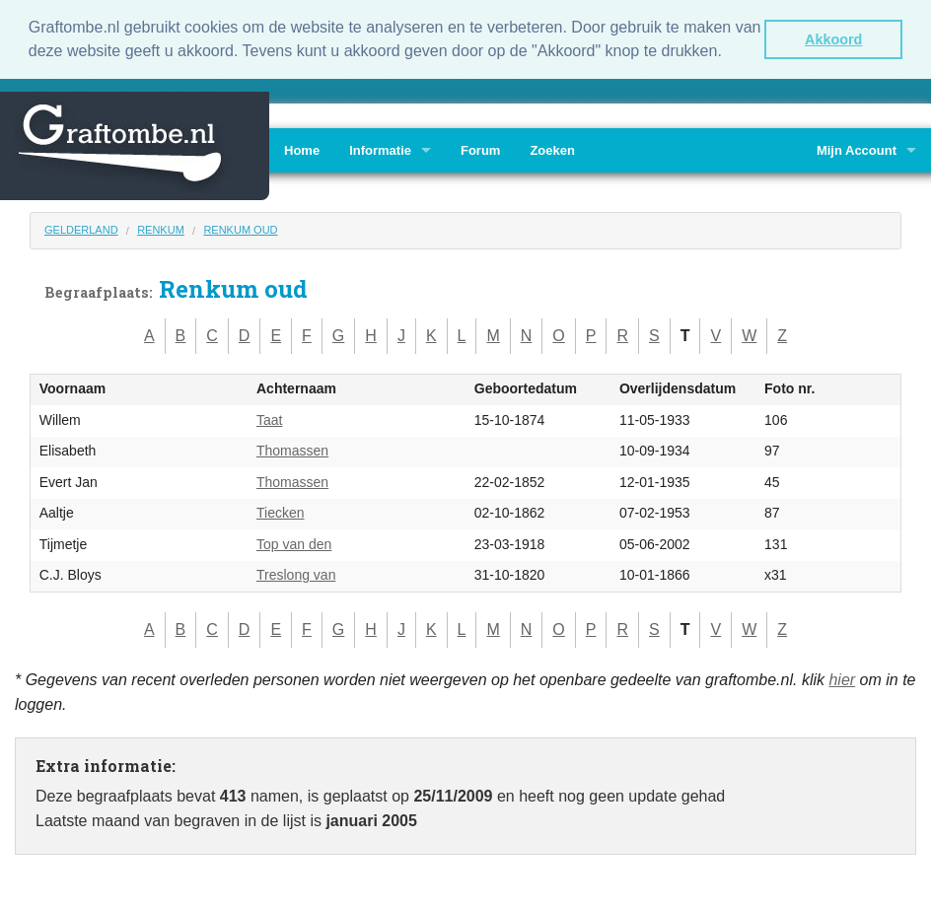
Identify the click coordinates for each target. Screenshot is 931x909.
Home (302, 148)
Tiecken (280, 512)
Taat (269, 418)
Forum (480, 148)
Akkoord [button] (833, 39)
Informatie (380, 148)
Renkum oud (240, 228)
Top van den (293, 542)
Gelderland (81, 228)
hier (841, 677)
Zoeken (552, 148)
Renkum (160, 228)
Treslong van (295, 574)
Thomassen (292, 449)
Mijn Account (856, 148)
